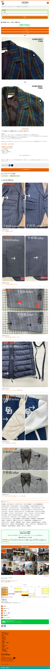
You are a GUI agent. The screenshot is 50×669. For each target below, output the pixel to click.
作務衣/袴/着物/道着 (41, 518)
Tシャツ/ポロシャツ (10, 504)
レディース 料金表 (25, 30)
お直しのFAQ (4, 639)
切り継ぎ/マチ (9, 520)
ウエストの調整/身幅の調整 (38, 504)
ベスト (26, 513)
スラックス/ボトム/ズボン (36, 507)
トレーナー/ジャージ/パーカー (38, 509)
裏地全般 (18, 525)
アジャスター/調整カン (28, 504)
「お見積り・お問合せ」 (7, 540)
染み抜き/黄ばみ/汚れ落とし (36, 522)
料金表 (3, 635)
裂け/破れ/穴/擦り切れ (11, 525)
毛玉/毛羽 (44, 522)
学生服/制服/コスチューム (37, 520)
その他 (43, 507)
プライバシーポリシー (6, 617)
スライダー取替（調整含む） (25, 507)
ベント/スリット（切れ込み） (40, 513)
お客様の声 (3, 638)
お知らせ (4, 606)
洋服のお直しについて (5, 632)
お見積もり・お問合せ (5, 642)
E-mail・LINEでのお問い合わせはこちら (7, 661)
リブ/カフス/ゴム (14, 516)
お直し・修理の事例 (8, 6)
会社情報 (4, 610)
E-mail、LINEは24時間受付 (6, 581)
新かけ (24, 522)
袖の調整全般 (4, 525)
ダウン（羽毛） (4, 509)
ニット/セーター (4, 511)
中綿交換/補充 (33, 518)
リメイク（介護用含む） (22, 516)
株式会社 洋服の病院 (25, 2)
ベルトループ (31, 513)
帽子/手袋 (12, 522)
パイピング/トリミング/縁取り (40, 511)
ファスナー (11, 513)
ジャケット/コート (13, 6)
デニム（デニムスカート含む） (14, 509)
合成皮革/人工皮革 (28, 520)
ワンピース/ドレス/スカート (6, 518)
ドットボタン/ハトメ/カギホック (26, 509)
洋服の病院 (3, 6)
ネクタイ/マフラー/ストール (19, 511)
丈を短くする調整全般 (16, 518)
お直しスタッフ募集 (5, 648)
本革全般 (28, 522)
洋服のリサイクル (6, 608)
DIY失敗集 (3, 504)
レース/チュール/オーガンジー (33, 516)
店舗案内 (3, 641)
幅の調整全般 (18, 522)
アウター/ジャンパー (19, 504)
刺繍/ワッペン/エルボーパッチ (18, 520)
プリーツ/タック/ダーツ (19, 513)
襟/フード (23, 525)
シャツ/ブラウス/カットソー (14, 507)
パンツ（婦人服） (5, 513)
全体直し (3, 520)
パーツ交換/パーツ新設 (29, 511)
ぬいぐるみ (11, 511)
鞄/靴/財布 (29, 525)
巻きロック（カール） (5, 522)
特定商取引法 (5, 615)
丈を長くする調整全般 (25, 518)
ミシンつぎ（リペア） (5, 516)
